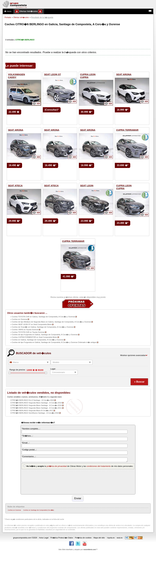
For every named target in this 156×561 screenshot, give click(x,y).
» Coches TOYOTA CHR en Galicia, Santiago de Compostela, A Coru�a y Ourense (42, 317)
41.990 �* (68, 276)
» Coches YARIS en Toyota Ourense (24, 329)
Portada (8, 17)
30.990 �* (86, 112)
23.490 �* (122, 223)
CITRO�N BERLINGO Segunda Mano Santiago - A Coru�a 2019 (36, 403)
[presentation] (34, 481)
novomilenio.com (89, 549)
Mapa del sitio (99, 538)
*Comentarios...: (29, 456)
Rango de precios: (18, 370)
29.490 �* (50, 221)
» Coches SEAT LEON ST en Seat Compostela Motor (31, 324)
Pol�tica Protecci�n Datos (61, 538)
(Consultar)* (52, 109)
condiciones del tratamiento (99, 466)
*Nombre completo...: (31, 429)
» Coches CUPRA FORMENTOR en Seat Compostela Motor (33, 337)
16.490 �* (50, 165)
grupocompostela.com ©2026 (25, 538)
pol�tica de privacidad (57, 466)
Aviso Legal (43, 538)
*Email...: (26, 443)
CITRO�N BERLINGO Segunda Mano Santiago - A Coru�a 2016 (36, 405)
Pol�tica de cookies (83, 538)
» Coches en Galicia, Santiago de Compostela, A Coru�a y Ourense (36, 340)
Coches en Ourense (14, 510)
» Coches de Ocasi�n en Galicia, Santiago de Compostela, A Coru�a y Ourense (41, 327)
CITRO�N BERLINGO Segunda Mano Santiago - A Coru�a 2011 (36, 408)
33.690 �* (122, 165)
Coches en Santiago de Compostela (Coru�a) (38, 510)
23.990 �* (86, 221)
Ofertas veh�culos (21, 17)
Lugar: (53, 369)
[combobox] (29, 362)
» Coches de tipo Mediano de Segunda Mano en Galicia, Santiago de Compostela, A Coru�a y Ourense (50, 322)
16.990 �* (122, 109)
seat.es (120, 538)
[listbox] (64, 372)
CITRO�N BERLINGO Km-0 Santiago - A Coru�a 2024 (32, 400)
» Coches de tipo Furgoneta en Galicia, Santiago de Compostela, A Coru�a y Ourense (44, 334)
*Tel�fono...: (27, 436)
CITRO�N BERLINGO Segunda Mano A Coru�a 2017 (31, 410)
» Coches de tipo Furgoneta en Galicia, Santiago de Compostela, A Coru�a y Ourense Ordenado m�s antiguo (53, 342)
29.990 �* (14, 221)
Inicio (7, 11)
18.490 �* (14, 165)
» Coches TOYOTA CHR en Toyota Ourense (27, 332)
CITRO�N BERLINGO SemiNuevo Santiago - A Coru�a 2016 (34, 413)
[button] (139, 381)
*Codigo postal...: (29, 449)
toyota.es (111, 538)
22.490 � (14, 112)
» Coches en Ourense (18, 319)
